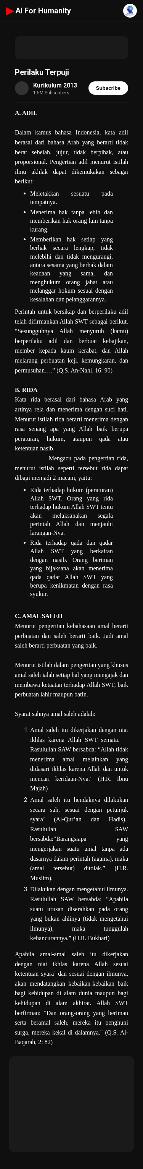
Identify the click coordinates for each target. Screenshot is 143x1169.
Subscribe (108, 88)
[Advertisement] (71, 47)
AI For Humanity (38, 10)
